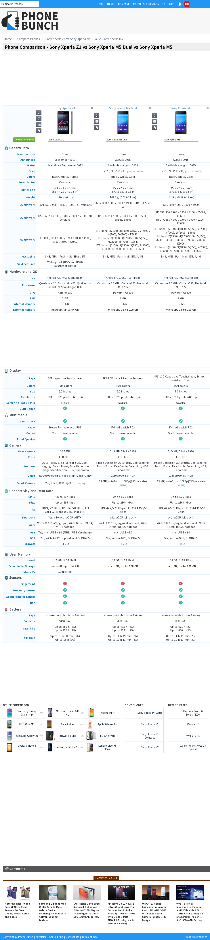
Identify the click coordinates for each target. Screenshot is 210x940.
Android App (56, 937)
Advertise (41, 937)
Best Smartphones (196, 937)
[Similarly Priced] (135, 171)
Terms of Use (90, 937)
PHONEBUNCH (40, 20)
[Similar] (81, 483)
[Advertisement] (143, 21)
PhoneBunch (25, 937)
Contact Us (72, 937)
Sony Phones (134, 705)
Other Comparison (16, 705)
